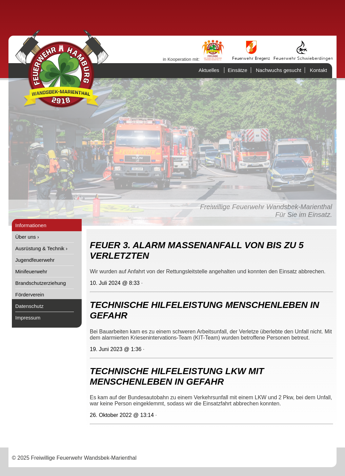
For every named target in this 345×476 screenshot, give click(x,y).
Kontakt (318, 70)
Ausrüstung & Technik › (41, 248)
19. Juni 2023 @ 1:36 (115, 349)
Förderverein (29, 294)
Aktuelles (209, 70)
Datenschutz (29, 306)
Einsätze (237, 70)
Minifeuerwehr (31, 271)
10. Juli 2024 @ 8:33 (115, 283)
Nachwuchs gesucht (278, 70)
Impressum (27, 318)
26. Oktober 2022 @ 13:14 (122, 415)
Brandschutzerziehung (40, 283)
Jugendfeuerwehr (35, 260)
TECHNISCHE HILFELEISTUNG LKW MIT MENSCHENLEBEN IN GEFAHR (177, 376)
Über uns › (27, 237)
